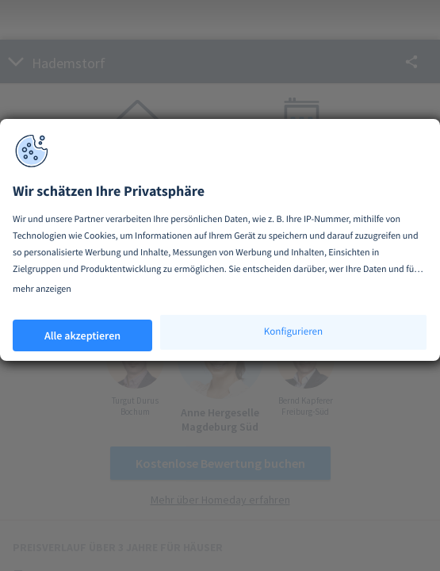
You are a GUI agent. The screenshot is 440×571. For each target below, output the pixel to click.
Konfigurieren (293, 331)
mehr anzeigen (42, 289)
